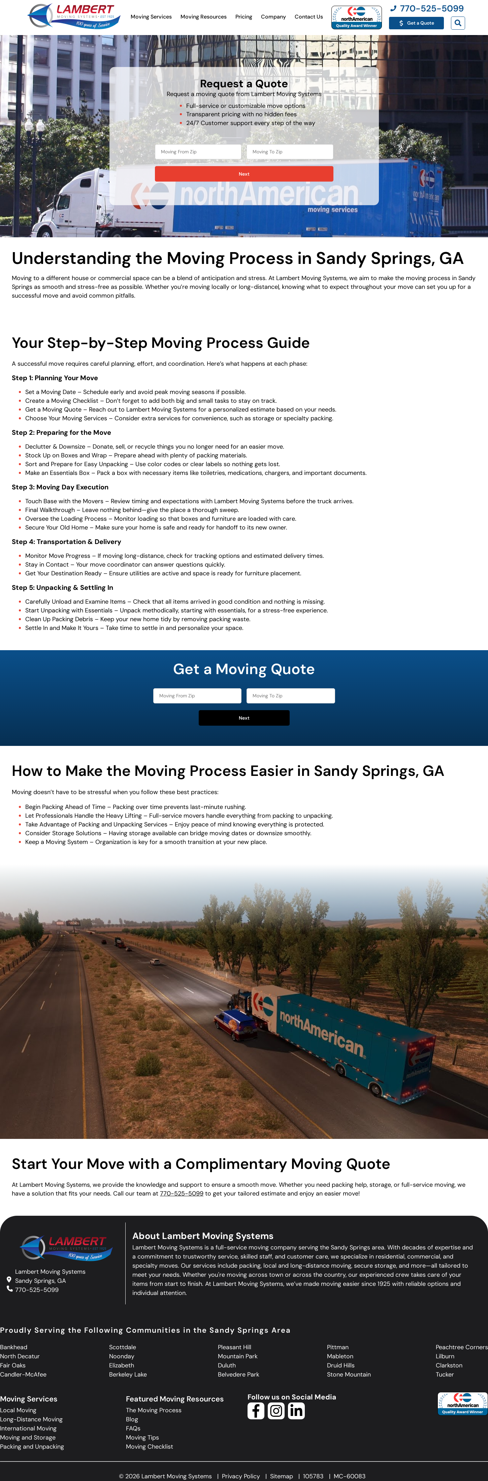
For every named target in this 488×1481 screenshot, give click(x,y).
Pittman (338, 1347)
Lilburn (445, 1356)
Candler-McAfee (23, 1374)
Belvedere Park (238, 1374)
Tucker (445, 1374)
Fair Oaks (13, 1365)
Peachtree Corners (462, 1347)
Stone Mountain (349, 1374)
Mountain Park (238, 1356)
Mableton (340, 1356)
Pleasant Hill (234, 1347)
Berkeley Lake (128, 1374)
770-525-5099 (181, 1193)
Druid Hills (341, 1365)
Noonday (121, 1356)
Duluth (227, 1365)
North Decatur (20, 1356)
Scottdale (122, 1347)
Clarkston (449, 1365)
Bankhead (13, 1347)
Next (244, 174)
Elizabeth (121, 1365)
